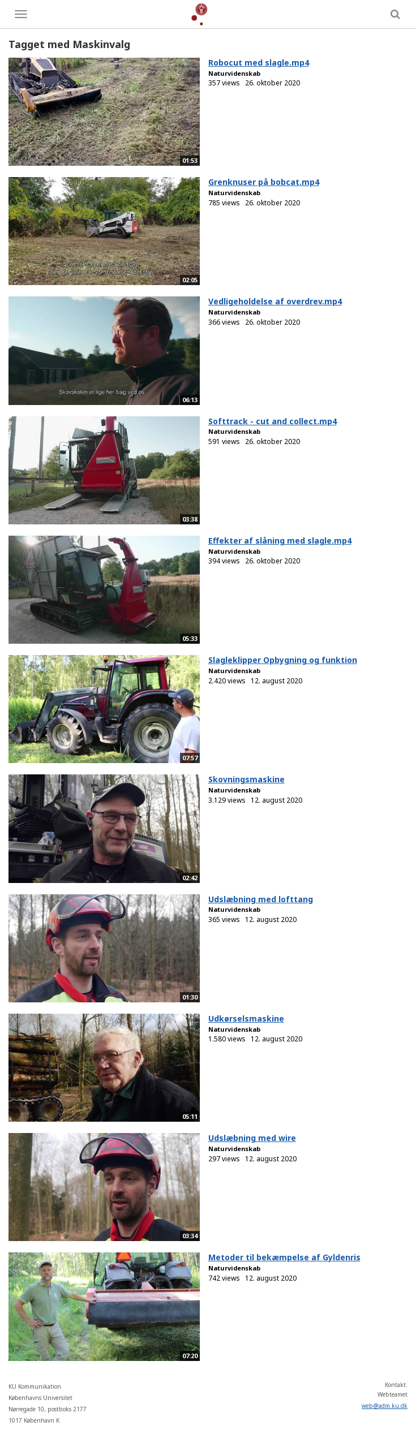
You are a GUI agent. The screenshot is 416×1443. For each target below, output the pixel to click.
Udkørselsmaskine (246, 1018)
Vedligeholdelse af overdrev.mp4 (275, 301)
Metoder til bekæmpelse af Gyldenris (284, 1257)
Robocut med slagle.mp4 (258, 62)
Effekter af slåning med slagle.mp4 (279, 540)
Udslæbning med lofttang (260, 899)
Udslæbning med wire (252, 1137)
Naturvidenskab (234, 73)
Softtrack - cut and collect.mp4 (272, 421)
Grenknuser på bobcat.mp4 (263, 181)
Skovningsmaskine (246, 779)
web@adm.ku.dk (385, 1406)
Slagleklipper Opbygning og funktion (282, 659)
